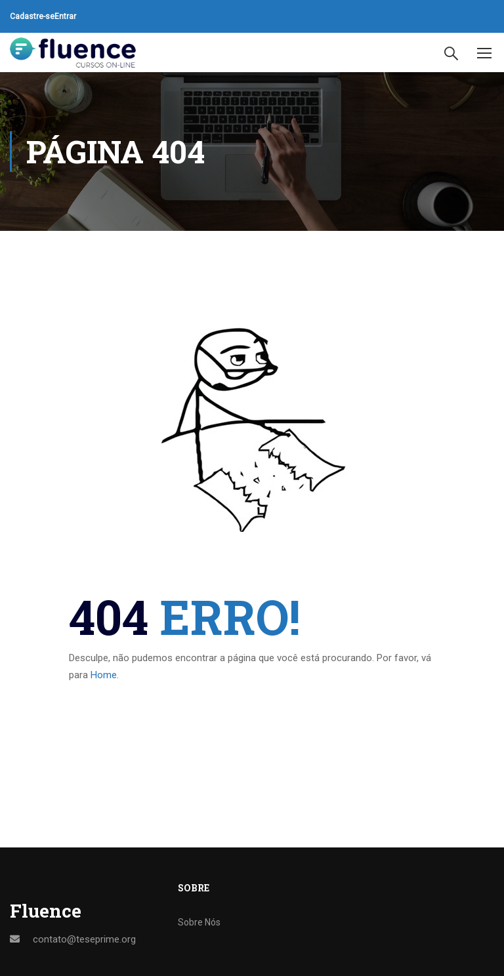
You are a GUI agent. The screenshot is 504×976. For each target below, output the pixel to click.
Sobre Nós (199, 922)
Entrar (65, 16)
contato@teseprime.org (84, 939)
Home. (105, 675)
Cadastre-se (32, 16)
